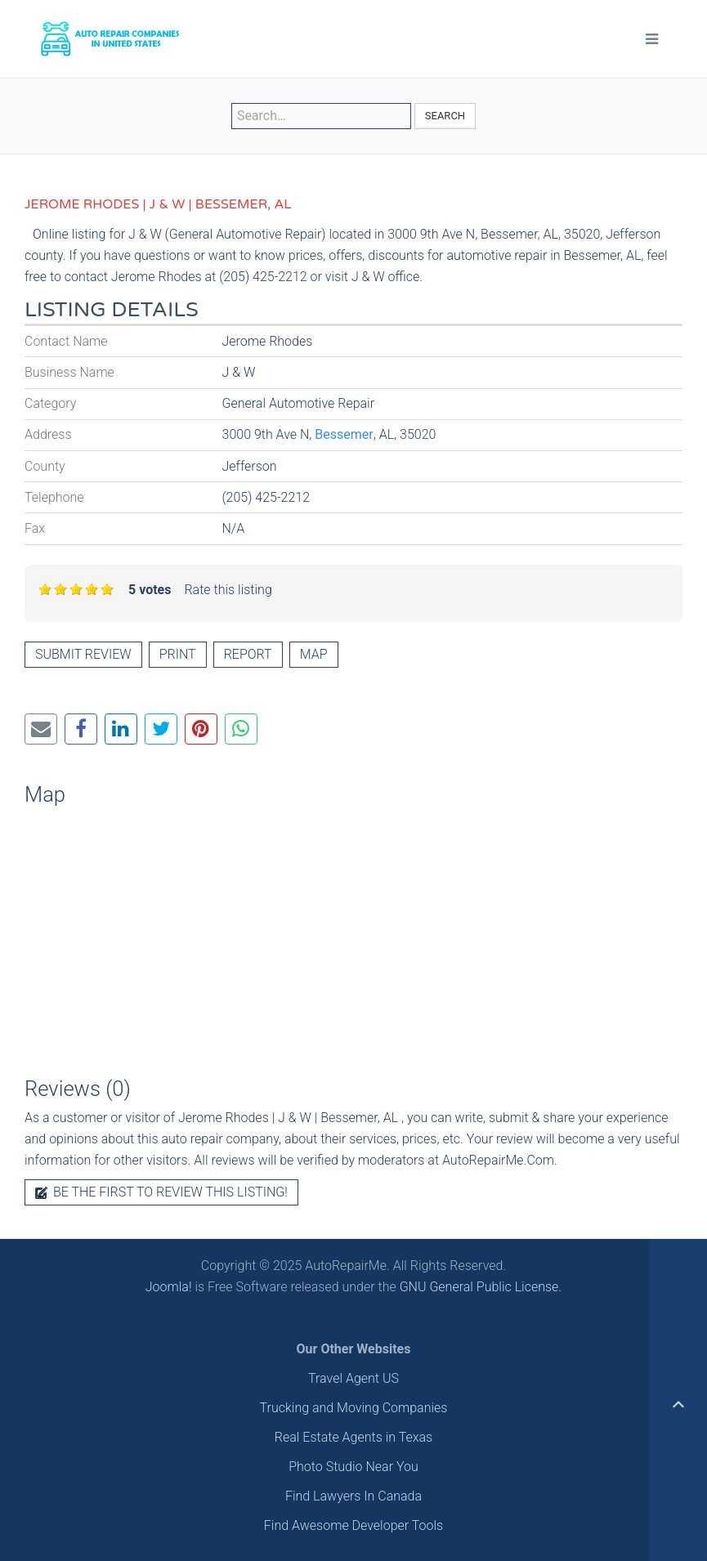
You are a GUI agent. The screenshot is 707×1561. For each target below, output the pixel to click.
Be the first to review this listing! (161, 1192)
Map (314, 654)
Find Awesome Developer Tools (353, 1525)
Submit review (83, 654)
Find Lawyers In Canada (353, 1496)
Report (248, 654)
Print (177, 654)
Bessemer (344, 434)
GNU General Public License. (481, 1287)
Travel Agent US (353, 1378)
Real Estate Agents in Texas (353, 1437)
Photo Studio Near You (353, 1466)
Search (445, 116)
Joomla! (168, 1287)
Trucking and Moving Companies (354, 1408)
